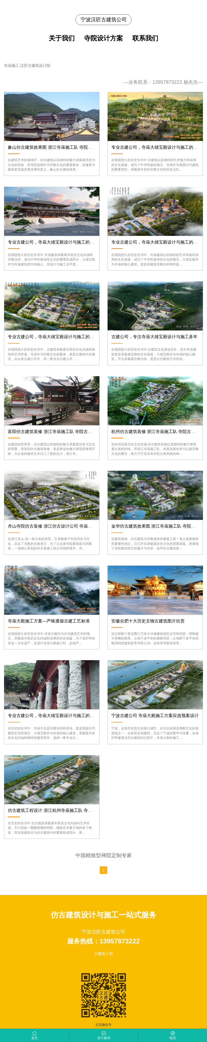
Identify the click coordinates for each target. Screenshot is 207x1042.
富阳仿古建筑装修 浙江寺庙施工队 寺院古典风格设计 (58, 431)
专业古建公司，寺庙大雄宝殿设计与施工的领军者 (158, 242)
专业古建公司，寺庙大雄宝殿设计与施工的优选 (53, 715)
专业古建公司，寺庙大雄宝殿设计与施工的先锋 (53, 336)
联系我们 (145, 38)
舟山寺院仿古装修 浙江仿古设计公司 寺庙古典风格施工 (61, 526)
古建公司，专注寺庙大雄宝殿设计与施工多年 (154, 336)
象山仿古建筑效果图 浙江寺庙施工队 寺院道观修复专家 (61, 147)
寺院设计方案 (103, 38)
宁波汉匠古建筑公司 (104, 19)
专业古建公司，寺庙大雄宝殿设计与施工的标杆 (156, 147)
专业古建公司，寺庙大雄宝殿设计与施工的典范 (53, 242)
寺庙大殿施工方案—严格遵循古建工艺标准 (49, 621)
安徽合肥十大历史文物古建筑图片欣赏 (148, 621)
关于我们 (62, 38)
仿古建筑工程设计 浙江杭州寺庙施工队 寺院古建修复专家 (63, 810)
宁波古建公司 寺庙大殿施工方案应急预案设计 (155, 715)
